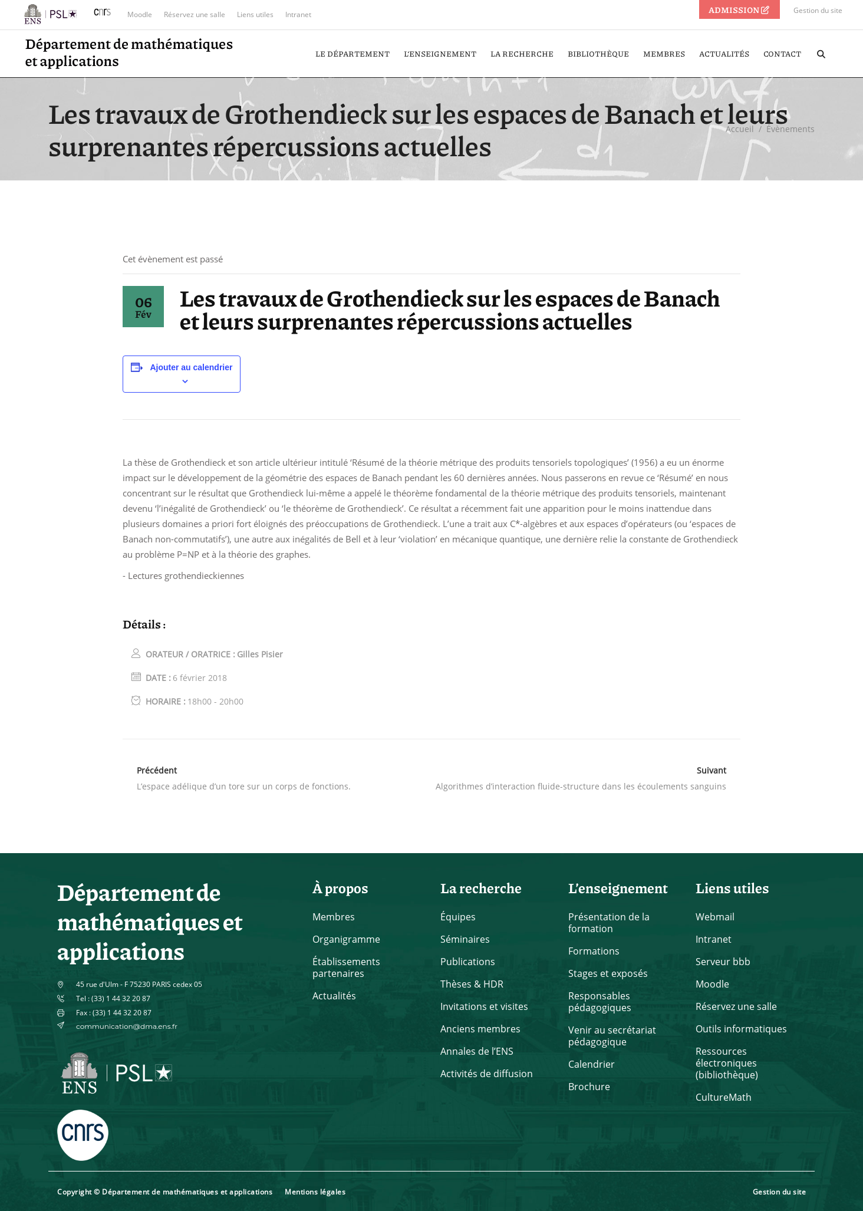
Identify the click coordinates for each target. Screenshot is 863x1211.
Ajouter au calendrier (191, 367)
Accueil (740, 128)
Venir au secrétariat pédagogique (612, 1036)
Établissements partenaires (346, 967)
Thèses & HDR (471, 984)
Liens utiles (255, 14)
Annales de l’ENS (476, 1051)
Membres (333, 916)
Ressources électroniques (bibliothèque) (727, 1063)
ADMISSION (740, 9)
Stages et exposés (608, 973)
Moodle (139, 14)
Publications (467, 961)
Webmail (715, 916)
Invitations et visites (484, 1006)
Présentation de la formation (609, 922)
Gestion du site (817, 10)
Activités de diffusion (486, 1073)
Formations (594, 951)
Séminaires (465, 939)
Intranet (298, 14)
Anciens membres (480, 1028)
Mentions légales (315, 1192)
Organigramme (346, 939)
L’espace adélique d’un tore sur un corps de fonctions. (244, 786)
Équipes (458, 916)
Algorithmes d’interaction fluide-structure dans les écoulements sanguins (581, 786)
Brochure (589, 1086)
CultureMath (724, 1097)
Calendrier (591, 1064)
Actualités (334, 995)
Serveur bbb (723, 961)
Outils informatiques (741, 1028)
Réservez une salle (194, 14)
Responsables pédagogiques (599, 1001)
